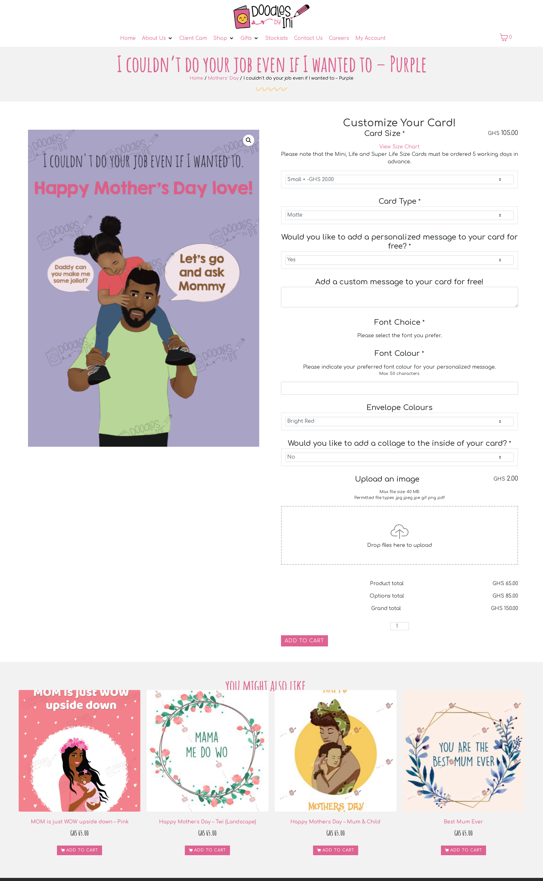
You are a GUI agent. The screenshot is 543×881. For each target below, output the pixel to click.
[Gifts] (249, 38)
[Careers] (339, 38)
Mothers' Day (223, 78)
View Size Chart (399, 147)
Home (196, 78)
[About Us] (157, 38)
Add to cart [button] (82, 850)
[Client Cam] (193, 38)
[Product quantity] (399, 626)
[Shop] (223, 38)
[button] (248, 140)
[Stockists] (276, 38)
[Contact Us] (308, 38)
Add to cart (304, 641)
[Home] (128, 38)
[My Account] (370, 38)
